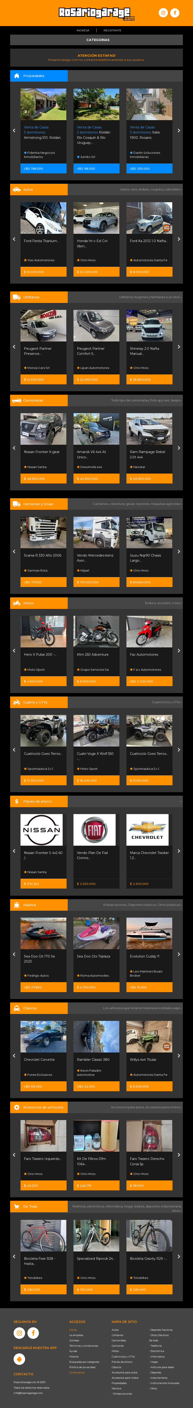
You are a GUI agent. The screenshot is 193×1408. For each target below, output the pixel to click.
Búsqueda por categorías (84, 1362)
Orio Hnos (86, 260)
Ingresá (83, 30)
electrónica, (96, 1206)
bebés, (140, 1206)
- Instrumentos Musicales (164, 1383)
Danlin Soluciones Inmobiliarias (145, 154)
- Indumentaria (158, 1377)
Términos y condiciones (83, 1345)
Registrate (112, 30)
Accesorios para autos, (128, 1107)
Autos (115, 1329)
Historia (74, 1356)
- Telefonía (155, 1345)
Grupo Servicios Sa (93, 669)
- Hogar (153, 1362)
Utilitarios (117, 1335)
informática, (115, 1206)
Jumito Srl (86, 157)
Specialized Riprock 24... (96, 1259)
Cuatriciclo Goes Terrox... (43, 754)
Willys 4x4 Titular (143, 1060)
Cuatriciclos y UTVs (123, 1356)
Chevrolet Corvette (39, 1060)
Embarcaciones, (115, 905)
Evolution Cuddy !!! (144, 956)
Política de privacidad (82, 1367)
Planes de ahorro (122, 1362)
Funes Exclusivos (38, 1074)
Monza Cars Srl (37, 368)
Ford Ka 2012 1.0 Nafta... (149, 241)
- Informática (157, 1356)
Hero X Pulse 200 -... (40, 654)
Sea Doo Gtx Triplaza (93, 956)
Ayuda (73, 1351)
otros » (177, 1210)
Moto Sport (34, 669)
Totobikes (33, 1277)
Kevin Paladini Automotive (89, 1072)
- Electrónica (156, 1351)
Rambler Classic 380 (93, 1060)
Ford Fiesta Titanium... (41, 241)
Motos (115, 1351)
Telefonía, (79, 1206)
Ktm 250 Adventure (93, 654)
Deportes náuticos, (143, 905)
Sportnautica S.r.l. (39, 769)
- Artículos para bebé (161, 1367)
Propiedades (119, 1383)
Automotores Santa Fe (148, 260)
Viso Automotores (39, 260)
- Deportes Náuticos (161, 1329)
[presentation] (14, 131)
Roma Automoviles (93, 975)
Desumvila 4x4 (89, 467)
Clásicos (116, 1367)
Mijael (83, 570)
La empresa (76, 1335)
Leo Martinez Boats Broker (146, 973)
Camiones (118, 1345)
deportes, (153, 1206)
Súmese (74, 1340)
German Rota (35, 570)
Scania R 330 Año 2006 (42, 555)
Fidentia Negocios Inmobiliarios (39, 154)
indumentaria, (171, 1206)
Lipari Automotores (93, 368)
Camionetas (119, 1340)
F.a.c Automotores (145, 669)
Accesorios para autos (124, 1372)
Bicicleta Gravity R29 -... (148, 1259)
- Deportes (155, 1372)
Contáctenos (77, 1372)
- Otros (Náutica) (159, 1335)
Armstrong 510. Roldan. (42, 132)
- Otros (153, 1388)
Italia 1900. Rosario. (145, 132)
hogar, (129, 1206)
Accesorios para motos (162, 1107)
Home (73, 1329)
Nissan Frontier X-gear (42, 452)
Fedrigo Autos (36, 975)
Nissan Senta (35, 467)
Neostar (137, 467)
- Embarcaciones (122, 1393)
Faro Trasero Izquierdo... (43, 1159)
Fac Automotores (144, 654)
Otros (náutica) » (170, 905)
